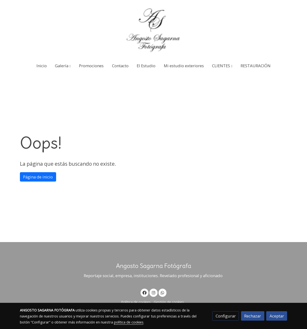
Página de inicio (38, 177)
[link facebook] (145, 292)
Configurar (226, 316)
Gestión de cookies (169, 301)
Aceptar (277, 316)
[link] (153, 29)
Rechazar (252, 316)
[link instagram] (153, 292)
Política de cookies (136, 301)
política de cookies (128, 322)
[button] (63, 66)
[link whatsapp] (162, 292)
